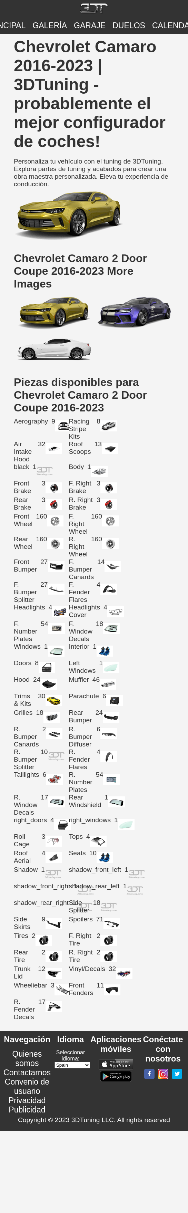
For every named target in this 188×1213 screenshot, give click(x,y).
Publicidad (27, 1109)
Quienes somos (27, 1058)
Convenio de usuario (27, 1086)
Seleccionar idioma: (70, 1055)
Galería (49, 25)
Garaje (90, 25)
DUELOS (128, 25)
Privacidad (27, 1100)
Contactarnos (27, 1072)
